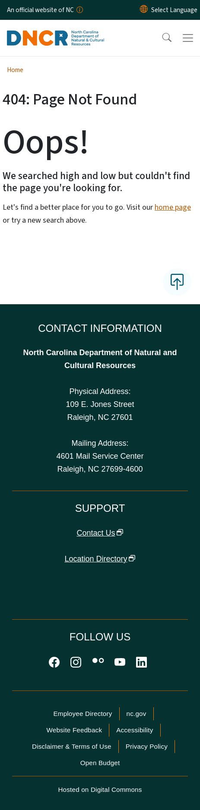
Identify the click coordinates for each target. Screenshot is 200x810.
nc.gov (136, 713)
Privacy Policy (147, 746)
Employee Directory (82, 713)
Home (15, 70)
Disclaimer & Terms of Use (71, 746)
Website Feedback (74, 730)
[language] (174, 9)
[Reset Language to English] (144, 9)
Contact (99, 533)
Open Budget (100, 762)
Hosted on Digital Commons (100, 789)
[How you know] (79, 9)
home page (173, 207)
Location (99, 559)
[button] (161, 38)
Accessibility (134, 730)
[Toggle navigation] (188, 38)
